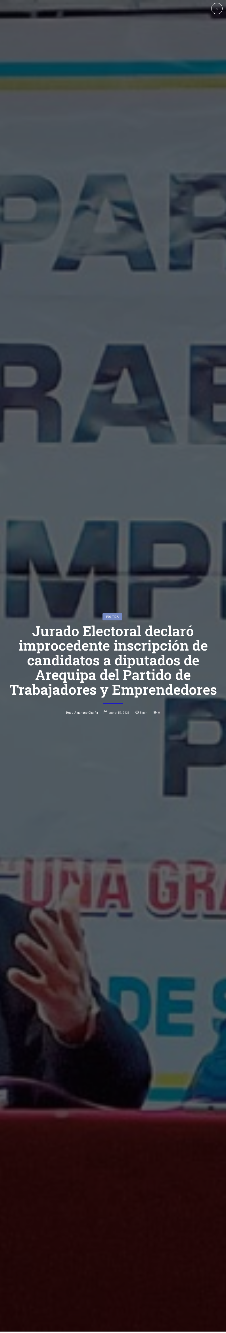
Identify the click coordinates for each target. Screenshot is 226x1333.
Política (112, 558)
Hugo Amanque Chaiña (82, 654)
